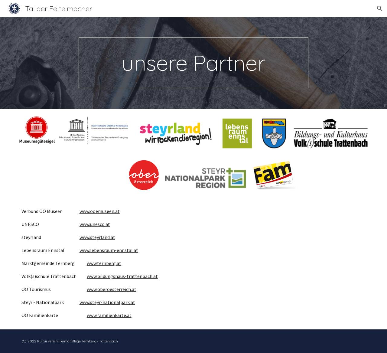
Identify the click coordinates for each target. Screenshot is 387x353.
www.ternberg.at (104, 263)
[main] (193, 63)
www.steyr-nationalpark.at (107, 302)
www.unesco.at (95, 224)
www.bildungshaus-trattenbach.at (122, 276)
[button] (379, 8)
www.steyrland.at (97, 237)
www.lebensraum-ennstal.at (109, 250)
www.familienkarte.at (109, 315)
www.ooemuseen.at (100, 211)
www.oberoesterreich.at (111, 289)
